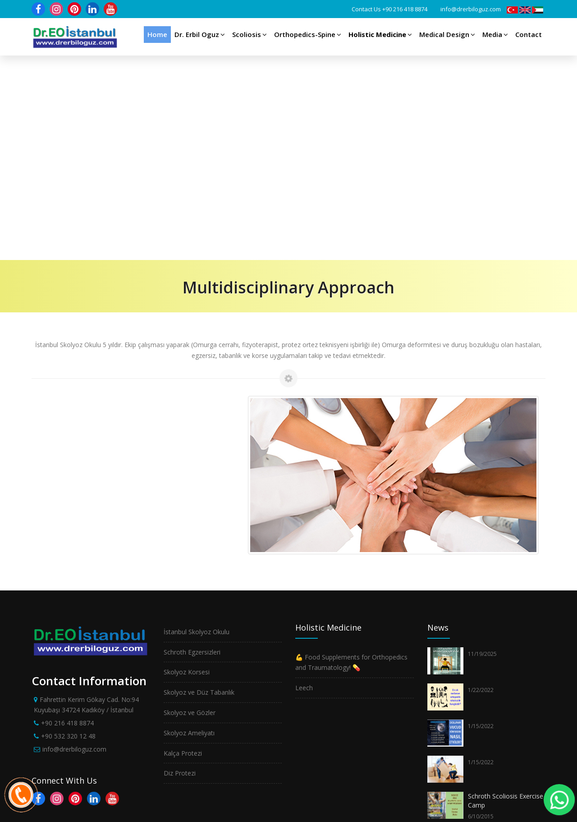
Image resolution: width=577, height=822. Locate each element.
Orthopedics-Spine (307, 34)
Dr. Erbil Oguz (199, 34)
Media (495, 34)
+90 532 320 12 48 (68, 531)
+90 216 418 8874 (404, 9)
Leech (304, 483)
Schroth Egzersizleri (192, 447)
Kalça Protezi (183, 548)
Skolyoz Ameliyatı (189, 528)
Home (157, 34)
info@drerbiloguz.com (470, 9)
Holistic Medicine (380, 34)
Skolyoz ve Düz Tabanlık (199, 487)
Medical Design (447, 34)
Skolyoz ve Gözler (189, 508)
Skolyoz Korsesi (187, 467)
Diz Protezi (180, 568)
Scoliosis (249, 34)
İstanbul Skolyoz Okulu (196, 427)
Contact (528, 34)
